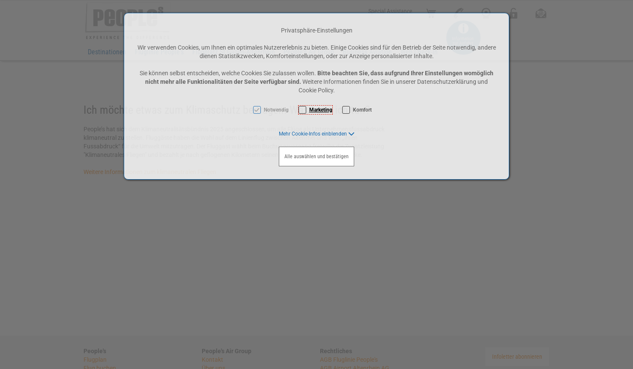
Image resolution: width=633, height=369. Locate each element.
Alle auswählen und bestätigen (316, 156)
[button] (317, 134)
